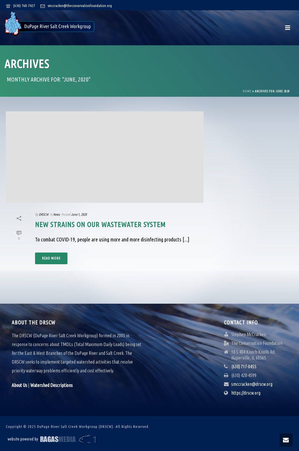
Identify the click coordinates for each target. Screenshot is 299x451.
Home (247, 91)
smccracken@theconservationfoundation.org (80, 6)
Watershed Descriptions (51, 385)
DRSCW (43, 214)
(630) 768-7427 (24, 6)
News (56, 214)
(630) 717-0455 (243, 366)
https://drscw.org (245, 392)
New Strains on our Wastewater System (100, 225)
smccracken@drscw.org (251, 384)
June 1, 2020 (79, 214)
